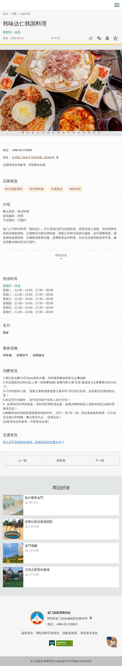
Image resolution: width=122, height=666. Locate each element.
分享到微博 (91, 38)
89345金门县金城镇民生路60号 (69, 618)
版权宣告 (27, 633)
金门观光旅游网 (61, 5)
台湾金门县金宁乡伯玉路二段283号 (33, 157)
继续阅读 (61, 255)
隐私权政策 (70, 633)
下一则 (99, 460)
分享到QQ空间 (115, 38)
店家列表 (25, 13)
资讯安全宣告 (89, 633)
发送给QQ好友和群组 (107, 38)
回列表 (61, 460)
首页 (5, 13)
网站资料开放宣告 (48, 633)
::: (1, 2)
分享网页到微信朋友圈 (99, 38)
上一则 (22, 460)
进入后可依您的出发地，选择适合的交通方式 (32, 442)
